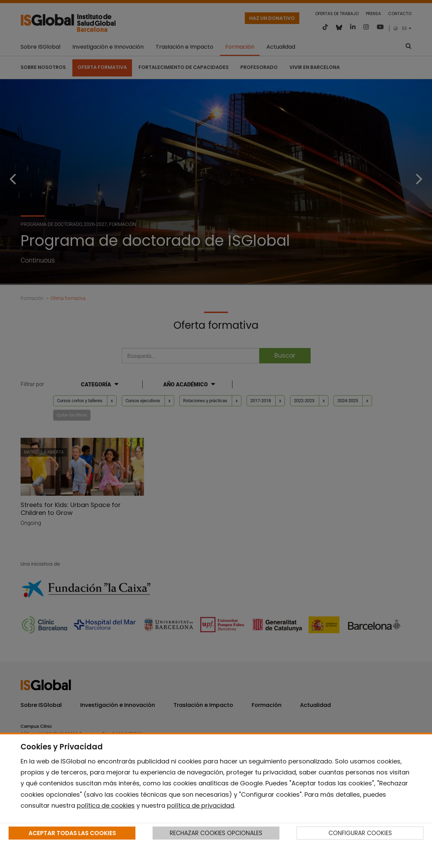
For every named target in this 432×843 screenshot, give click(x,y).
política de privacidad (200, 805)
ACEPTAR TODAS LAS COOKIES (72, 833)
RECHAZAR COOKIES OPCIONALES (216, 833)
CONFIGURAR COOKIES (360, 833)
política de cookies (106, 805)
